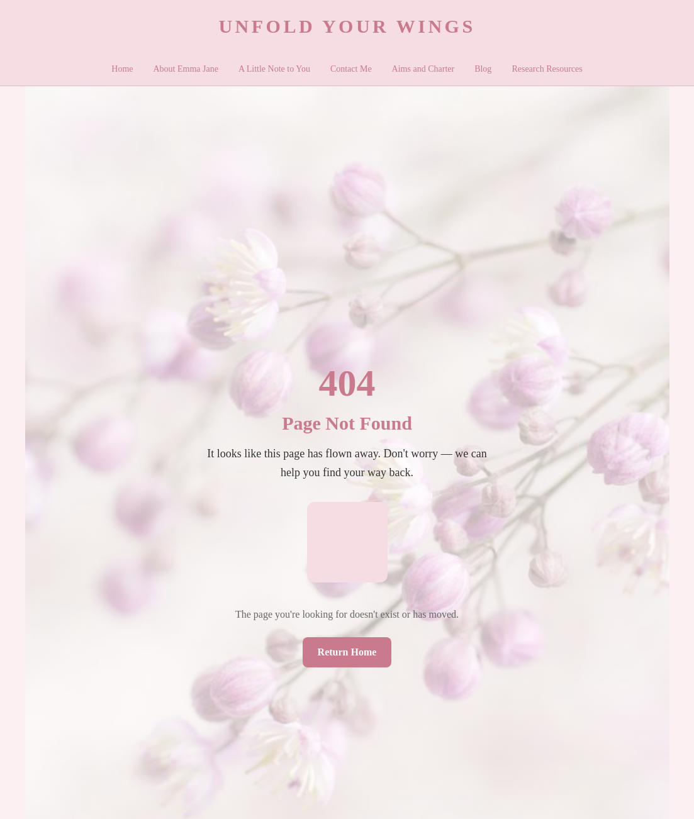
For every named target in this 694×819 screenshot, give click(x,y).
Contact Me (351, 69)
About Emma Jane (186, 69)
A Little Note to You (274, 69)
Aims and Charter (423, 69)
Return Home (347, 652)
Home (122, 69)
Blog (482, 69)
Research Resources (547, 69)
